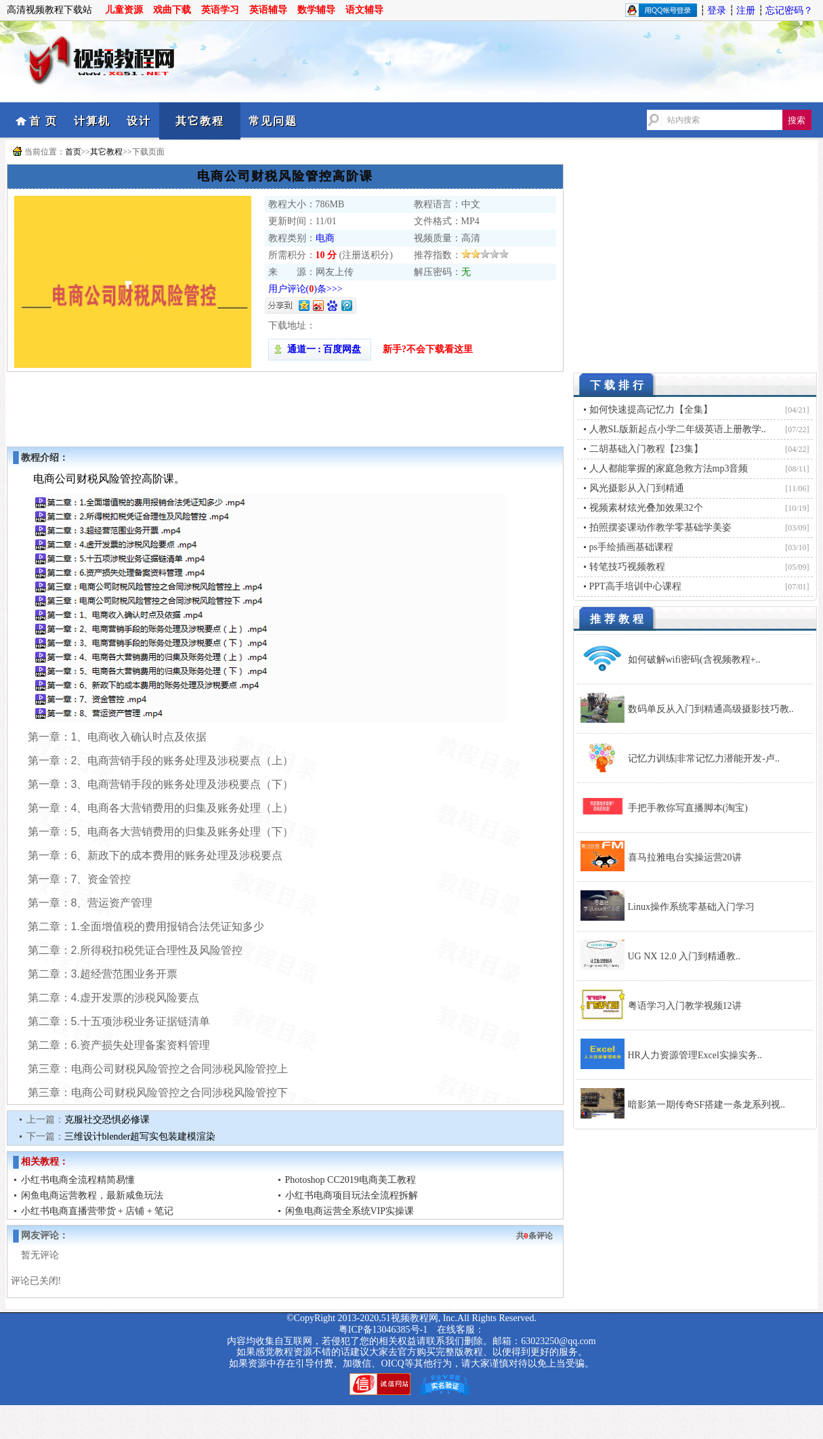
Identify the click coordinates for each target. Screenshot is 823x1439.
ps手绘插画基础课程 (631, 547)
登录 (716, 10)
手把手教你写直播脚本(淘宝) (688, 808)
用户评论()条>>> (305, 289)
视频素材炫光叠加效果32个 (646, 508)
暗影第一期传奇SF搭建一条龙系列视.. (707, 1105)
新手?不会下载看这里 (428, 349)
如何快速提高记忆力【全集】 (651, 409)
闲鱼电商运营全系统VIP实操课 (350, 1211)
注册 (745, 10)
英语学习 (220, 10)
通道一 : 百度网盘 (320, 349)
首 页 (43, 121)
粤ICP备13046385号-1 (383, 1330)
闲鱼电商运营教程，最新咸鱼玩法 (92, 1195)
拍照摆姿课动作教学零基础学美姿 (660, 527)
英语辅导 (268, 10)
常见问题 (273, 121)
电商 (325, 238)
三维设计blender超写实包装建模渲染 (140, 1136)
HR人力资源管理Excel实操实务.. (695, 1055)
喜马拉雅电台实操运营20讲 (685, 857)
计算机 (92, 121)
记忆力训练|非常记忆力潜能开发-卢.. (704, 758)
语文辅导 (364, 10)
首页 (73, 152)
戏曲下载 (172, 10)
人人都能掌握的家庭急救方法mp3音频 (668, 468)
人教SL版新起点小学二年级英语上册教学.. (677, 429)
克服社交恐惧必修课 (107, 1119)
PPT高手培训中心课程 (635, 586)
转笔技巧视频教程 (627, 567)
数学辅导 (316, 10)
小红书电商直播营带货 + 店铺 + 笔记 (97, 1211)
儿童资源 (124, 10)
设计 (139, 121)
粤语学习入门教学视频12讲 (685, 1006)
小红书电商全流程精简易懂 (78, 1180)
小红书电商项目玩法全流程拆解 (351, 1195)
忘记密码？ (789, 10)
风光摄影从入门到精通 (636, 488)
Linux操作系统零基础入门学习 (691, 907)
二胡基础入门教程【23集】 (646, 449)
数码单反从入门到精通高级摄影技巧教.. (711, 709)
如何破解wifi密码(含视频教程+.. (694, 659)
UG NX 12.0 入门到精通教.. (684, 956)
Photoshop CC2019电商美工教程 (350, 1180)
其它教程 (199, 121)
